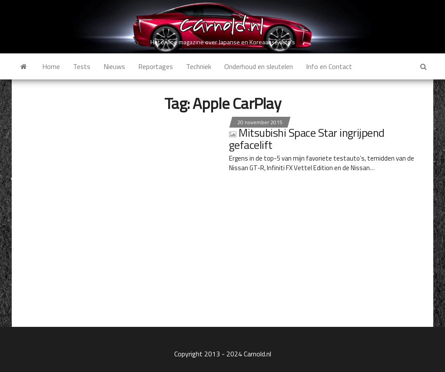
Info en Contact (329, 66)
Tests (81, 66)
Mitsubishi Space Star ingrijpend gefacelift (307, 139)
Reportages (155, 66)
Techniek (198, 66)
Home (51, 66)
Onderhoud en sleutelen (258, 66)
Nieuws (114, 66)
